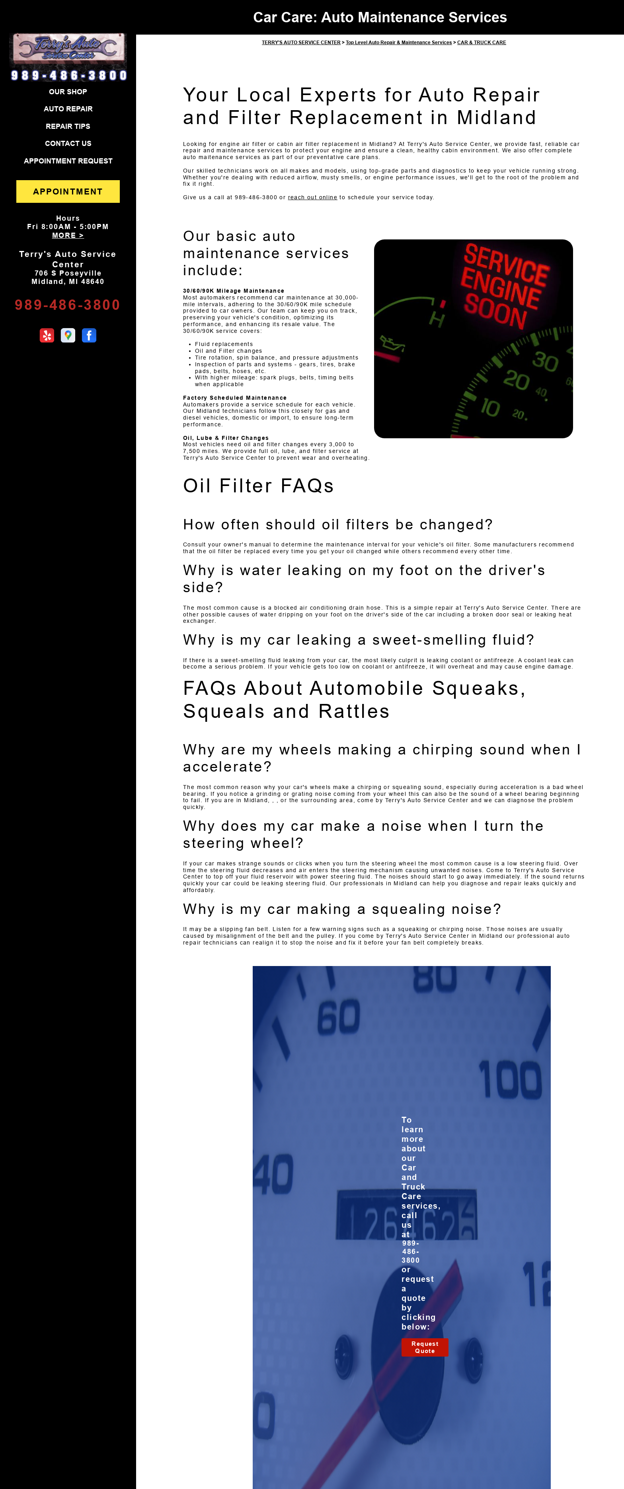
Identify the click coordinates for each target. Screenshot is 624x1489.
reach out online (312, 197)
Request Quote (425, 1347)
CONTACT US (68, 144)
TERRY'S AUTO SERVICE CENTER (301, 42)
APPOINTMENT (68, 191)
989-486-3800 (68, 305)
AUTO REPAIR (68, 109)
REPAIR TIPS (68, 126)
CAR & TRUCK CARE (481, 42)
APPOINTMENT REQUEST (68, 161)
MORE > (68, 235)
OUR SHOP (68, 92)
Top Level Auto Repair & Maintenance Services (399, 42)
